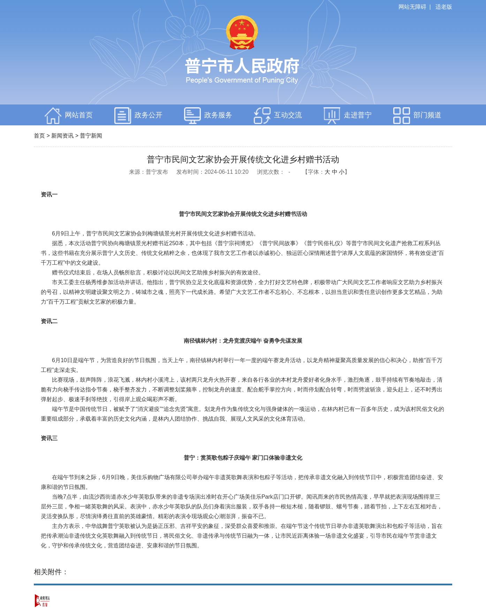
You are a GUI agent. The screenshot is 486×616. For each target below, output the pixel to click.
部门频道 (417, 115)
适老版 (443, 7)
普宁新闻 (91, 136)
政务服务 (208, 115)
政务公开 (138, 115)
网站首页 (69, 115)
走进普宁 (348, 115)
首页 (39, 136)
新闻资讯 (62, 136)
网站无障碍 (412, 7)
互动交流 (278, 115)
